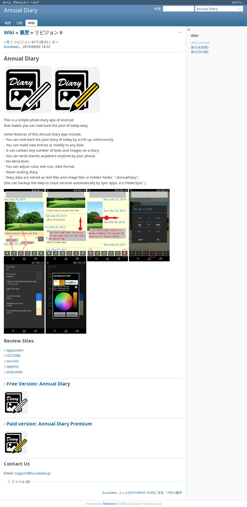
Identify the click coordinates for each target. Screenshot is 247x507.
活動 (19, 23)
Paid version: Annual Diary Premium (49, 423)
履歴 (24, 32)
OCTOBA (13, 355)
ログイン (237, 2)
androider (15, 372)
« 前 (7, 42)
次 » (55, 42)
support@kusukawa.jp (33, 473)
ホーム (7, 2)
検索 (157, 8)
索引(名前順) (199, 47)
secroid (13, 361)
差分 (43, 42)
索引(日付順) (199, 52)
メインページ (200, 43)
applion (13, 366)
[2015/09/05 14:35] (141, 493)
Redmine (109, 504)
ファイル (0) (18, 481)
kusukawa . (12, 46)
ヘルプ (35, 2)
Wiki (31, 23)
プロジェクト (21, 2)
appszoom (15, 350)
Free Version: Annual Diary (38, 383)
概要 (8, 23)
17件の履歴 (174, 493)
